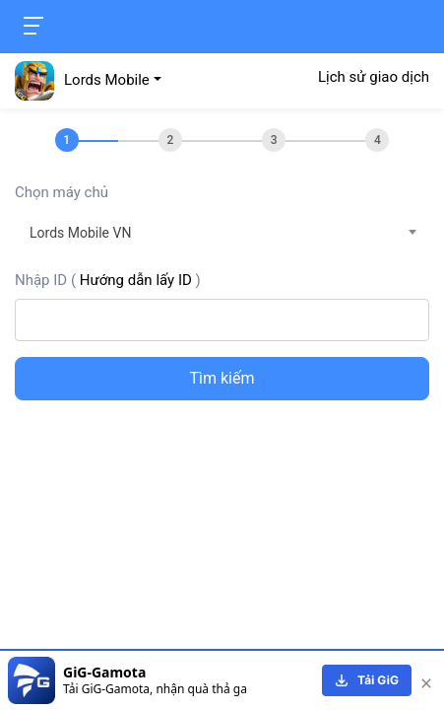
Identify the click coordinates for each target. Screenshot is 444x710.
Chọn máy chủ (61, 192)
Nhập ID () (108, 280)
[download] (367, 680)
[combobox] (222, 232)
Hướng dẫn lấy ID (136, 280)
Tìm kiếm (221, 378)
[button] (88, 80)
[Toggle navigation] (33, 25)
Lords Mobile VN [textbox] (80, 233)
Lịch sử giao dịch (373, 77)
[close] (426, 680)
